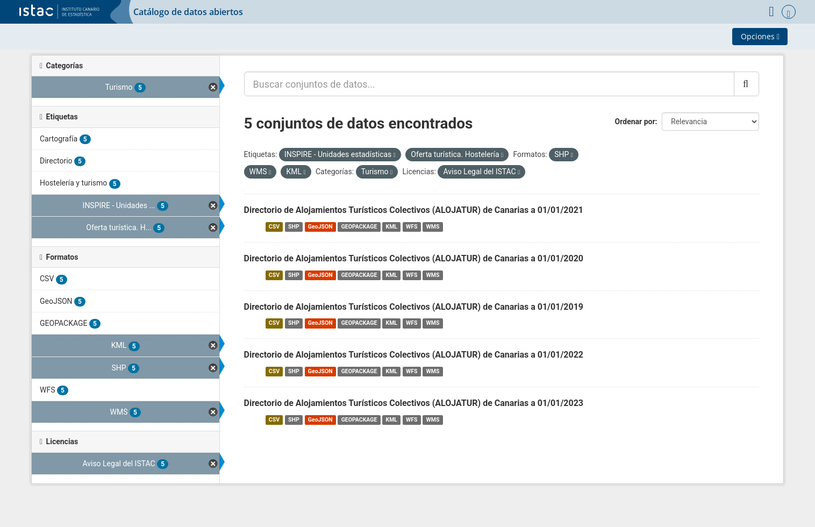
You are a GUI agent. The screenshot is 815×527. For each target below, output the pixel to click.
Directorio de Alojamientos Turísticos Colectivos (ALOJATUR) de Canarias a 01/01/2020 (414, 258)
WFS (411, 226)
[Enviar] (746, 84)
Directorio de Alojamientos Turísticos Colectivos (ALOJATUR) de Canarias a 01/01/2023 (414, 403)
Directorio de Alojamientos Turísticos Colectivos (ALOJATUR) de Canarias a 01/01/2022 (414, 355)
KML (391, 226)
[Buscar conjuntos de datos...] (489, 84)
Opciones (760, 36)
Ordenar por (635, 121)
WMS (433, 226)
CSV (274, 226)
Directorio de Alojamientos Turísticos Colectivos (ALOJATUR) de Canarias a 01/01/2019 (414, 307)
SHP (293, 226)
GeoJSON (320, 226)
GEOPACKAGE (359, 226)
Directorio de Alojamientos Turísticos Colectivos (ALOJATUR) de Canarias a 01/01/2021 (414, 210)
